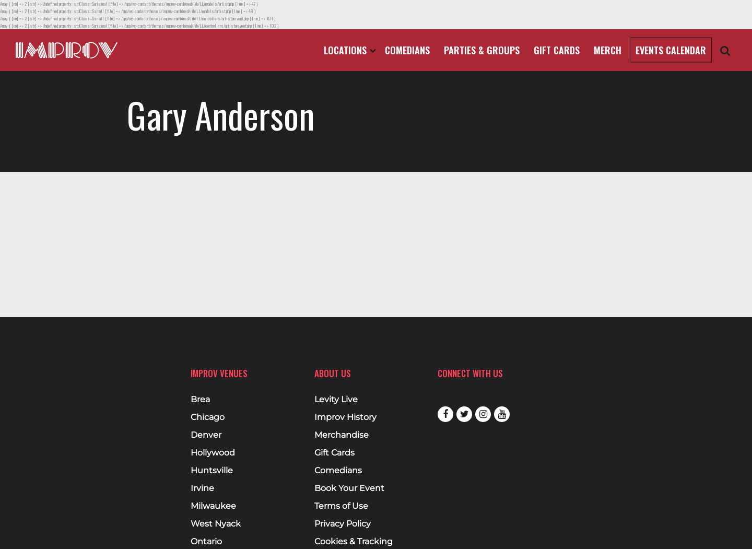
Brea (200, 399)
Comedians (407, 50)
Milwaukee (213, 506)
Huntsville (212, 470)
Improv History (345, 417)
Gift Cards (557, 50)
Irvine (202, 488)
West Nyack (216, 524)
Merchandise (341, 435)
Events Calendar (671, 50)
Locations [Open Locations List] (350, 50)
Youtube (502, 414)
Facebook (445, 414)
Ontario (206, 542)
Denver (206, 435)
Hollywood (213, 453)
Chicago (208, 417)
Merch (607, 50)
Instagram (483, 414)
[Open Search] (725, 50)
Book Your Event (349, 488)
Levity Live (336, 399)
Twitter (464, 414)
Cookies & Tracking (353, 542)
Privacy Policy (342, 524)
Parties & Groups (482, 50)
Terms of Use (341, 506)
